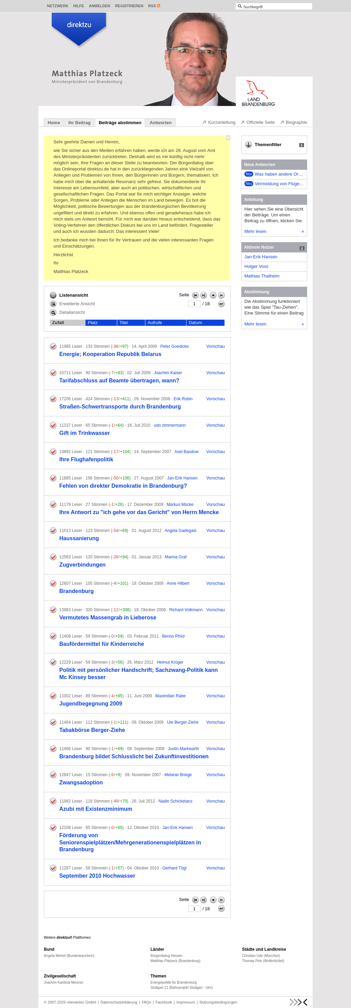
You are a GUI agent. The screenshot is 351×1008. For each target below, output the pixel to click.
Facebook (164, 1002)
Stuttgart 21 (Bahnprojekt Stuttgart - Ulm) (181, 987)
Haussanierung (79, 538)
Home (54, 122)
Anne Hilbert (178, 583)
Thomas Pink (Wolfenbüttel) (263, 961)
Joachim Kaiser (168, 372)
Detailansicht (67, 312)
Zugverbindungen (82, 565)
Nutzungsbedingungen (218, 1002)
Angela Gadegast (180, 530)
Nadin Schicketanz (175, 801)
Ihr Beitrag (79, 122)
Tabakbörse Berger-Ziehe (92, 730)
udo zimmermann (170, 425)
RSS (152, 6)
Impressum (186, 1002)
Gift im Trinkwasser (84, 433)
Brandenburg (76, 591)
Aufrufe (155, 322)
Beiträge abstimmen (120, 122)
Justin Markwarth (183, 748)
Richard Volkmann (186, 609)
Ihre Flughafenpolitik (86, 459)
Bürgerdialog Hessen (166, 956)
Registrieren (129, 6)
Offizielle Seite (257, 122)
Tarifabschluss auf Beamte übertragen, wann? (119, 380)
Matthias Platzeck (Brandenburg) (175, 961)
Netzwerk (57, 6)
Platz (93, 322)
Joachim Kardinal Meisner (63, 982)
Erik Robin (182, 398)
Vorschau (215, 346)
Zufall (58, 322)
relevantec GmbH (81, 1002)
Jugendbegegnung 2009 (90, 704)
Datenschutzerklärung (118, 1002)
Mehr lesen (274, 231)
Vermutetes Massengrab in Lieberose (107, 617)
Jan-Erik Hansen (182, 478)
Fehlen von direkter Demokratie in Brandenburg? (123, 486)
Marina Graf (175, 557)
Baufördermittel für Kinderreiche (101, 644)
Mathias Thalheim (261, 275)
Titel (124, 322)
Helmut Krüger (170, 662)
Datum (195, 322)
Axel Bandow (186, 451)
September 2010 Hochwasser (97, 876)
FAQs (146, 1002)
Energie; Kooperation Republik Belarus (110, 354)
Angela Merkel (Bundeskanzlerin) (69, 956)
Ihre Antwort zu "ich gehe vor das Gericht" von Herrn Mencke (139, 512)
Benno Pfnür (173, 636)
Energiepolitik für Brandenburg (173, 982)
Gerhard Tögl (174, 868)
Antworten (160, 122)
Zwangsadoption (81, 782)
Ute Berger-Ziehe (182, 722)
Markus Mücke (180, 504)
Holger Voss (256, 266)
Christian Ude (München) (261, 956)
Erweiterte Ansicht (72, 303)
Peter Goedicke (174, 346)
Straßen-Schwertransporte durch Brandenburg (120, 407)
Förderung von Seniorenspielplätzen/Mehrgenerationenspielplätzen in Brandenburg (130, 842)
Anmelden (99, 6)
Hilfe (78, 6)
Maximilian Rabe (170, 695)
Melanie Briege (178, 774)
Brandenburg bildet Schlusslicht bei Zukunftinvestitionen (134, 756)
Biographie (293, 122)
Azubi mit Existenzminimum (95, 809)
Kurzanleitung (218, 122)
